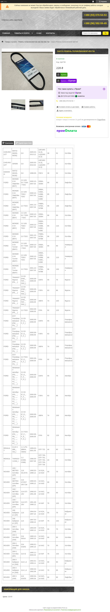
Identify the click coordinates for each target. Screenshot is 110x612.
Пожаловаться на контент (52, 610)
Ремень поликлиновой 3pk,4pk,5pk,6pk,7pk (34, 42)
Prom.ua (64, 608)
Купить (63, 75)
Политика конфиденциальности (71, 610)
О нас (39, 33)
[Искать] (106, 33)
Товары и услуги (22, 33)
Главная (6, 33)
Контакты (50, 33)
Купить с (68, 81)
